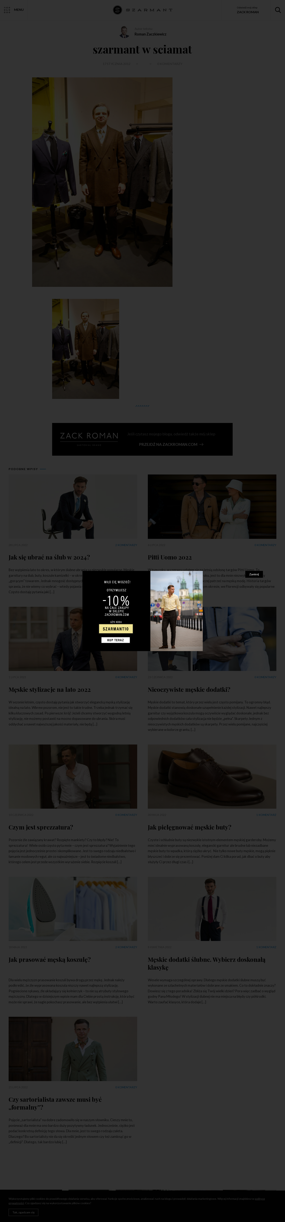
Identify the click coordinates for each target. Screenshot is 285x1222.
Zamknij (254, 574)
